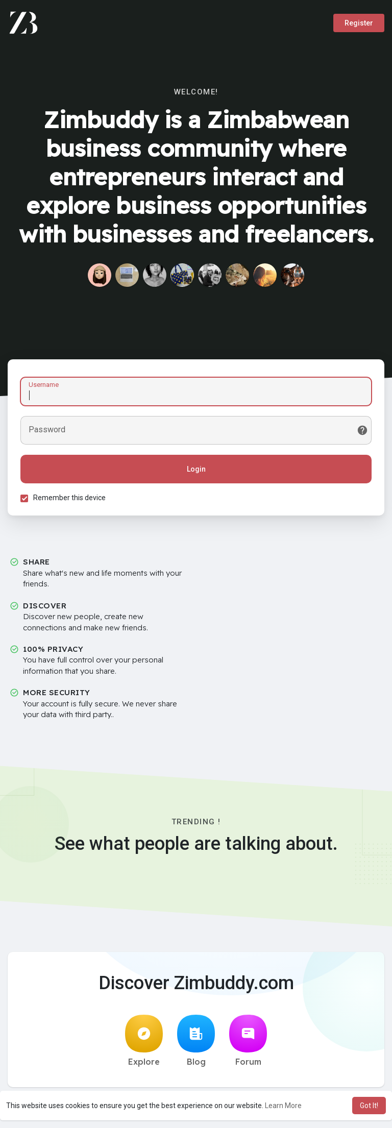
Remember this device (69, 498)
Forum (248, 1041)
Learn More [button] (283, 1105)
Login (196, 469)
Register (359, 23)
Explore (144, 1041)
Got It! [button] (369, 1105)
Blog (196, 1041)
